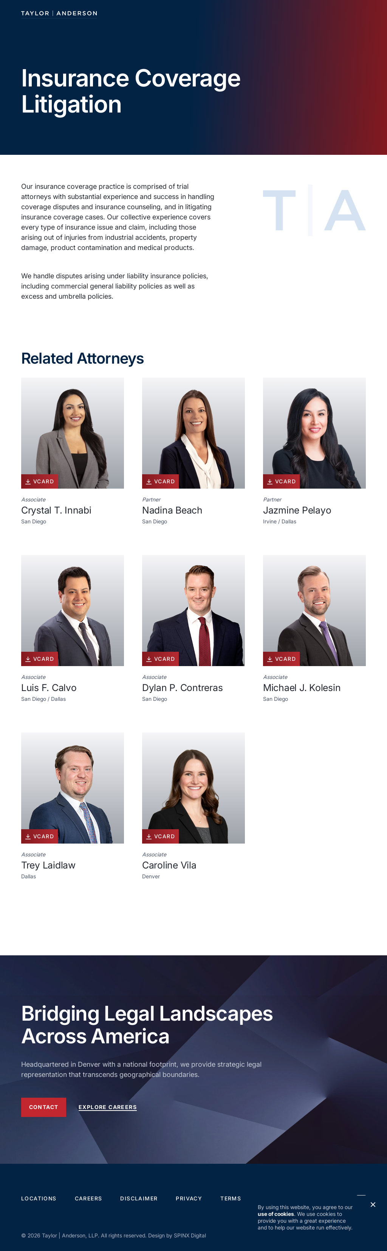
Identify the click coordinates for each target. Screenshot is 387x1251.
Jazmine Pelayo (297, 510)
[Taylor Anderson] (59, 13)
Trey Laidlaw (48, 865)
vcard (39, 481)
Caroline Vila (169, 865)
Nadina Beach (172, 510)
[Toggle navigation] (359, 13)
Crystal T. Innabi (56, 510)
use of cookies (276, 1214)
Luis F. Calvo (49, 687)
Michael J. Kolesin (302, 687)
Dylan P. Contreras (182, 687)
